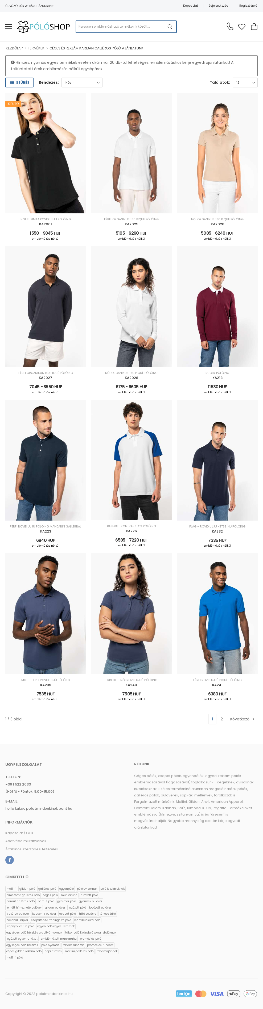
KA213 (217, 377)
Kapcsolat (190, 5)
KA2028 (131, 377)
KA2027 (45, 377)
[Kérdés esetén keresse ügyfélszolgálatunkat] (230, 26)
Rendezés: (49, 82)
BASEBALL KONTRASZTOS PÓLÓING (131, 526)
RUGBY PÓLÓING (217, 372)
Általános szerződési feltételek (31, 849)
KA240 (131, 684)
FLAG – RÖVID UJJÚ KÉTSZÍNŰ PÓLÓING (217, 526)
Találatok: (220, 82)
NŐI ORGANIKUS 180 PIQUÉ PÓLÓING (217, 219)
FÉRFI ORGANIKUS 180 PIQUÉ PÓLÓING (131, 219)
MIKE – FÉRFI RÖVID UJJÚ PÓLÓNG (45, 680)
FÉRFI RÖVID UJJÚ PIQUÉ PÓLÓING (217, 680)
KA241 (217, 684)
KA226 (131, 531)
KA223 (45, 531)
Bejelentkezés (218, 5)
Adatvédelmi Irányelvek (25, 840)
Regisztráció (248, 5)
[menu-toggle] (8, 26)
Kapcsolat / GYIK (19, 832)
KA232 (217, 531)
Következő (242, 719)
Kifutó (13, 104)
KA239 (45, 684)
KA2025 (131, 224)
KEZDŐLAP (14, 48)
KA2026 (217, 224)
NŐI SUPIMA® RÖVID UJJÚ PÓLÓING (45, 219)
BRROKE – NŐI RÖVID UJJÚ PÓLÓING (131, 680)
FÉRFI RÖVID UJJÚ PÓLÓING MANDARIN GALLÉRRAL (45, 526)
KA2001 (45, 224)
